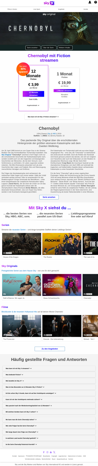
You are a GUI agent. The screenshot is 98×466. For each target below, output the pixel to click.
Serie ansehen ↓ (33, 48)
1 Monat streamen (64, 90)
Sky (49, 132)
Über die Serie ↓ (49, 48)
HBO (54, 132)
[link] (22, 245)
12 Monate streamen (33, 93)
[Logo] (49, 3)
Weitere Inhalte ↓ (65, 48)
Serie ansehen (49, 195)
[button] (89, 2)
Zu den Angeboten (50, 347)
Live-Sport (36, 9)
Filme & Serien (12, 9)
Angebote (61, 9)
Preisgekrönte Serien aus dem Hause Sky (19, 269)
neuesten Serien (19, 228)
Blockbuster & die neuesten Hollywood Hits (19, 310)
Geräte (86, 9)
